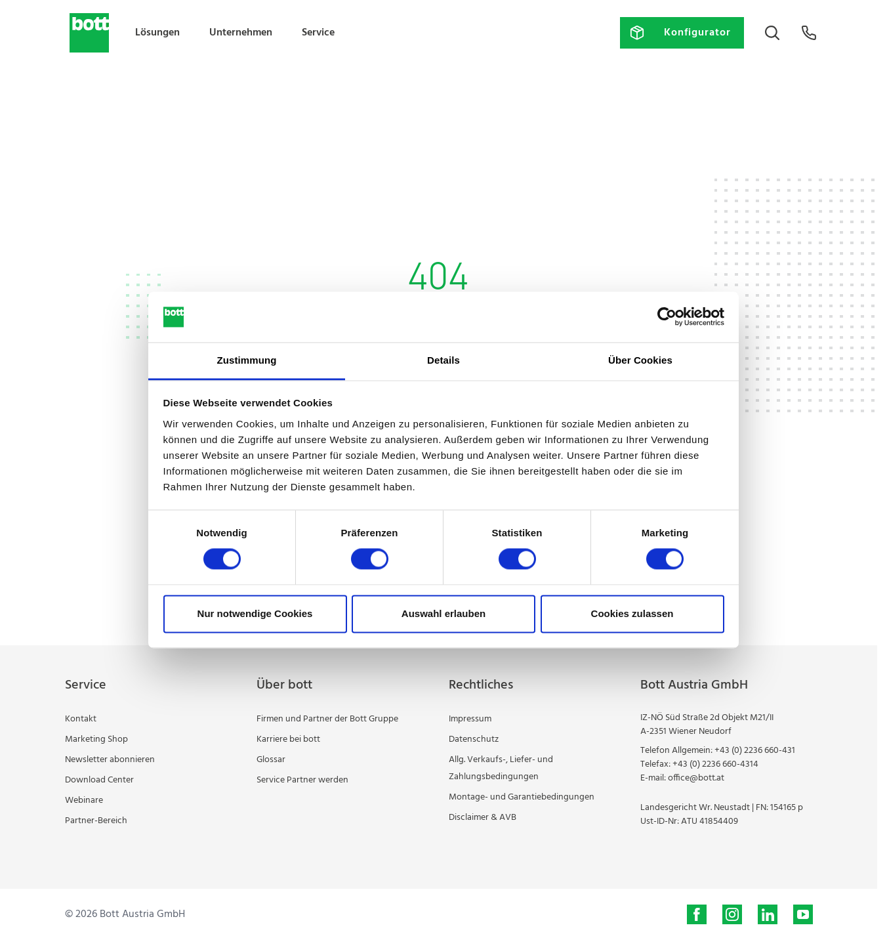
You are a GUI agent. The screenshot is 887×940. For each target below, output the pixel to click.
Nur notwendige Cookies (255, 613)
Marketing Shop (96, 739)
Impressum (470, 719)
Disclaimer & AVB (482, 817)
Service (318, 32)
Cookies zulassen (632, 613)
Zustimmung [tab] (247, 360)
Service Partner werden (302, 780)
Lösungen (157, 32)
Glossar (271, 759)
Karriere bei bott (288, 739)
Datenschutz (474, 739)
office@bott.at (696, 778)
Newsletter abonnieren (110, 759)
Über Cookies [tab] (640, 360)
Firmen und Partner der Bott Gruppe (327, 719)
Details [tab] (443, 360)
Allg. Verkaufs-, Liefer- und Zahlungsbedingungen (501, 768)
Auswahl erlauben (443, 613)
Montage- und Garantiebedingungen (521, 797)
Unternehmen (240, 32)
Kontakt (80, 719)
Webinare (84, 800)
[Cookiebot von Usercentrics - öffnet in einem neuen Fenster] (666, 317)
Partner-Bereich (96, 820)
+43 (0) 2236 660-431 (754, 751)
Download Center (99, 780)
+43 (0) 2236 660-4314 (715, 764)
